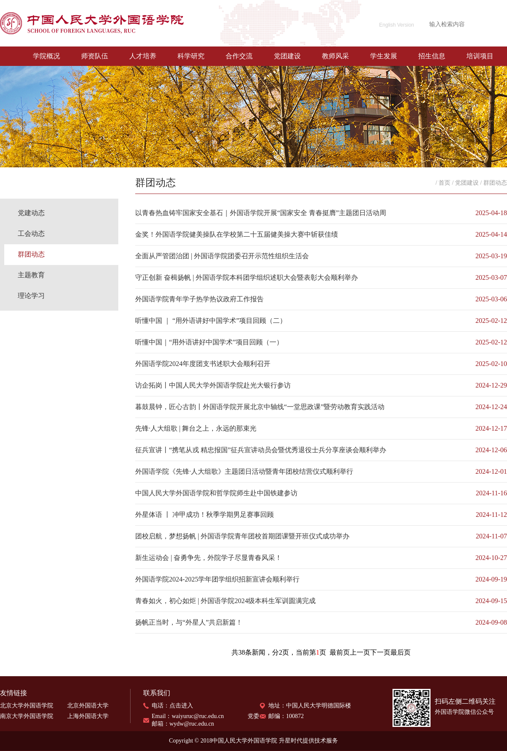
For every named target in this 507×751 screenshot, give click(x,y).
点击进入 (181, 705)
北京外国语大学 (88, 705)
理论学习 (31, 295)
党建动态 (31, 212)
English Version (396, 25)
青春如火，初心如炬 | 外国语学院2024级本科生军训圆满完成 (225, 600)
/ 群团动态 (493, 183)
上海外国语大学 (88, 716)
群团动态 (31, 254)
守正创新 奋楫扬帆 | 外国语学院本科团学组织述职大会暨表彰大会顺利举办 (246, 277)
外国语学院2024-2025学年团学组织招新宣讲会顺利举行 (217, 579)
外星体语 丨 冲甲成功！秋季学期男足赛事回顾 (204, 514)
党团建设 (287, 56)
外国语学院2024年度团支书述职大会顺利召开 (202, 363)
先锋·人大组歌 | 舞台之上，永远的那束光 (195, 428)
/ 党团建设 (465, 183)
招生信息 (431, 56)
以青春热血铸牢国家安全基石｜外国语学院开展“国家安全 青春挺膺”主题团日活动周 (260, 212)
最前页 (340, 652)
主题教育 (31, 275)
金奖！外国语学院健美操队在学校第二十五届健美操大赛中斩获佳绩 (236, 234)
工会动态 (31, 233)
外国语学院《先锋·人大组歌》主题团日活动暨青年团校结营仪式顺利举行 (244, 471)
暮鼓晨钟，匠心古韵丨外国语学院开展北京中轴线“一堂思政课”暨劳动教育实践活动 (259, 406)
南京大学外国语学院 (26, 716)
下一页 (380, 652)
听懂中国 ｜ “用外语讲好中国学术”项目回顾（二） (210, 320)
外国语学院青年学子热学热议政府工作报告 (199, 299)
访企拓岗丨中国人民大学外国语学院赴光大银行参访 (213, 385)
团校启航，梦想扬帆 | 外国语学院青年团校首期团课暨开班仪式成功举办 (242, 536)
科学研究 (190, 56)
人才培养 (142, 56)
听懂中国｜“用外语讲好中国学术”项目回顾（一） (209, 342)
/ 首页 (443, 183)
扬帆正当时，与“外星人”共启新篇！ (189, 622)
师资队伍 (94, 56)
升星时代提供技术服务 (308, 740)
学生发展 (383, 56)
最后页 (400, 652)
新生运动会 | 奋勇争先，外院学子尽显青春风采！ (208, 557)
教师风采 (335, 56)
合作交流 (239, 56)
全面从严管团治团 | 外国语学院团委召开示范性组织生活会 (222, 255)
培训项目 (479, 56)
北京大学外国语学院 (26, 705)
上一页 (360, 652)
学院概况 (46, 56)
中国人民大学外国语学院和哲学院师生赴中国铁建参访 (216, 493)
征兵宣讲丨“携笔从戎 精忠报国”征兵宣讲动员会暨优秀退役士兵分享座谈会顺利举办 (260, 449)
